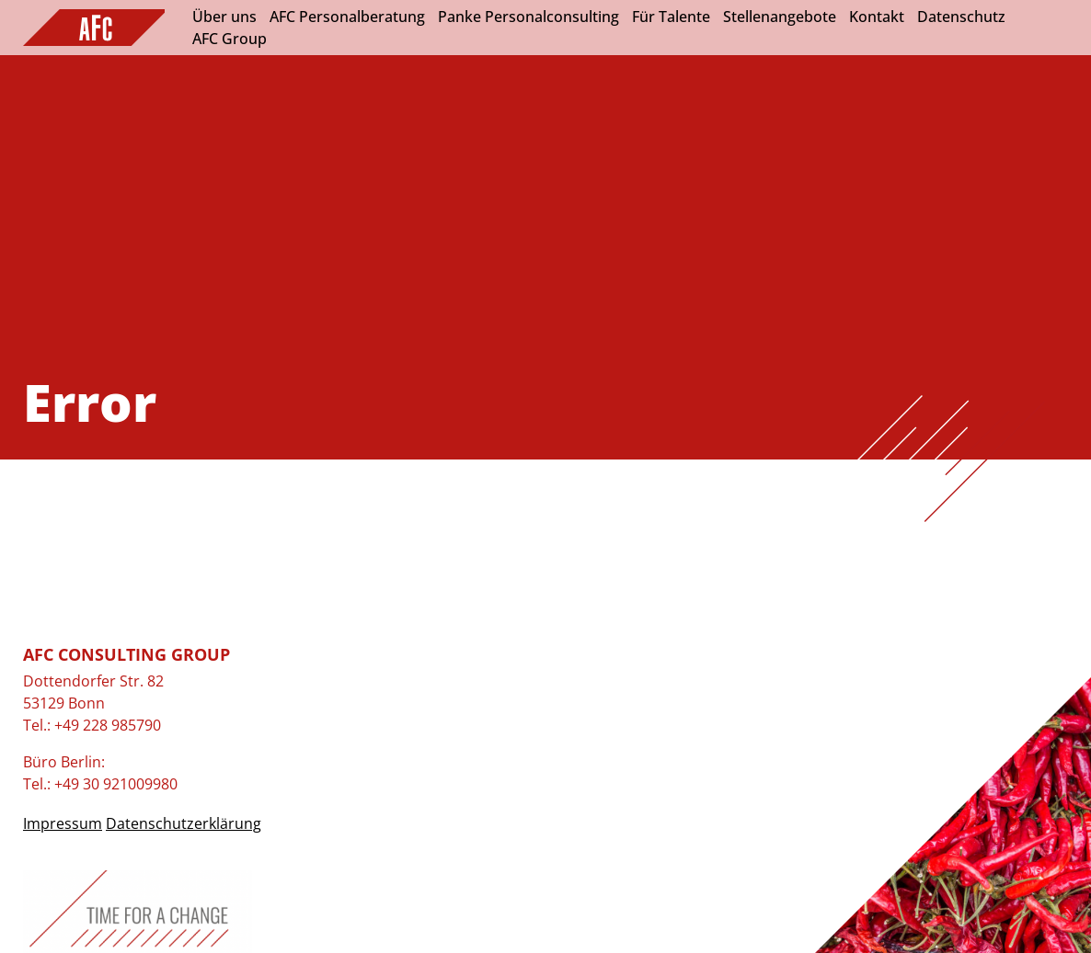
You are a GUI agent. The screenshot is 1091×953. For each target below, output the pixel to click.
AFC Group (229, 38)
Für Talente (671, 16)
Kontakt (876, 16)
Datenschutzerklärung (183, 823)
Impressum (62, 823)
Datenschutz (961, 16)
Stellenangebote (779, 16)
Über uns (224, 16)
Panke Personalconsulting (528, 16)
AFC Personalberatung (347, 16)
